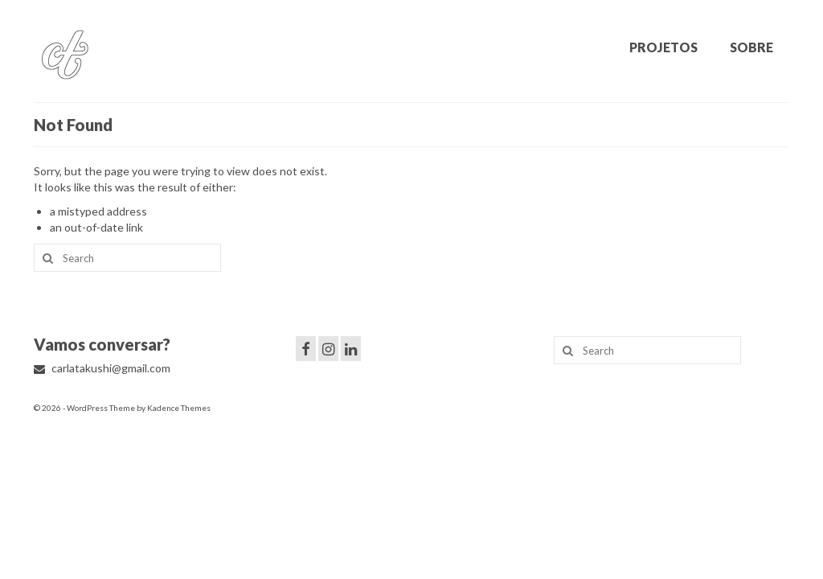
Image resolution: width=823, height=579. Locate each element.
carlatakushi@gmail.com (102, 368)
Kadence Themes (179, 408)
